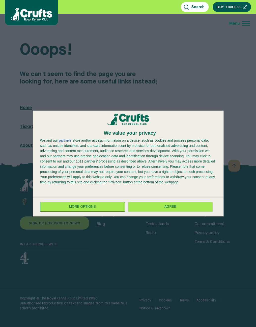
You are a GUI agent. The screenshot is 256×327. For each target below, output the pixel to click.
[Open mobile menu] (206, 23)
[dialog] (128, 163)
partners (65, 140)
